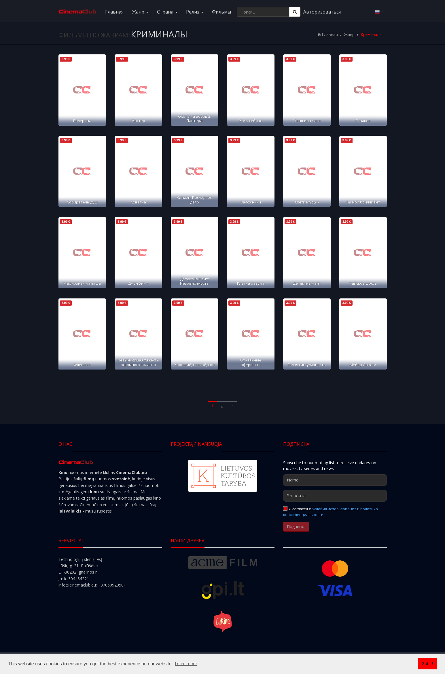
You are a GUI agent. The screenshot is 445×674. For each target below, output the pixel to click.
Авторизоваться (322, 12)
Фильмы (221, 12)
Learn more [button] (186, 663)
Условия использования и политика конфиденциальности (330, 511)
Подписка (296, 526)
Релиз (194, 12)
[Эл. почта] (335, 496)
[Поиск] (294, 12)
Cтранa (167, 12)
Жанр (140, 12)
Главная (114, 12)
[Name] (335, 480)
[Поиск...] (263, 12)
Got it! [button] (427, 663)
